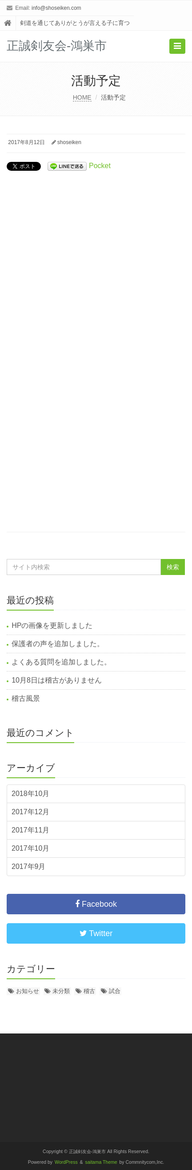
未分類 (61, 991)
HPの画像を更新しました (52, 625)
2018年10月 (30, 793)
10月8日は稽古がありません (57, 680)
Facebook (96, 904)
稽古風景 (26, 698)
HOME (82, 97)
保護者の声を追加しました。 (58, 643)
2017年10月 (30, 848)
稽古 (89, 991)
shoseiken (69, 142)
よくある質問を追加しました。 (61, 662)
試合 (114, 991)
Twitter (96, 933)
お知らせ (27, 991)
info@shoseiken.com (56, 8)
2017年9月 (29, 866)
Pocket (100, 165)
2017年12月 (30, 812)
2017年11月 (30, 830)
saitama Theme (101, 1162)
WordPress (66, 1162)
